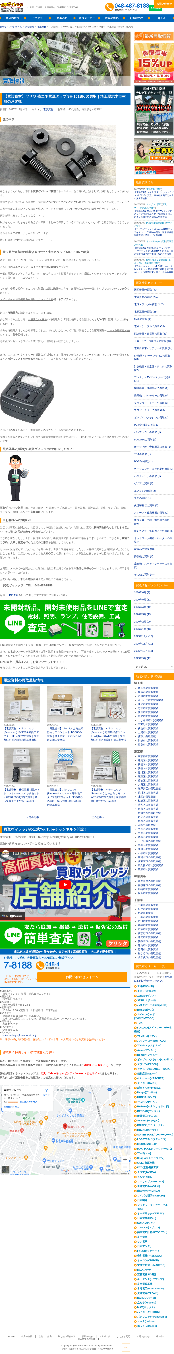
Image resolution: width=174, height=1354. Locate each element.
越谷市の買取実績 (148, 744)
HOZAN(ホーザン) (147, 1129)
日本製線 (142, 1200)
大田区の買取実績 (148, 784)
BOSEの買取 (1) (143, 461)
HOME (13, 1336)
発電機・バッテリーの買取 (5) (151, 395)
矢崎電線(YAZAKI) (147, 1293)
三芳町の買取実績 (148, 724)
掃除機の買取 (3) (143, 556)
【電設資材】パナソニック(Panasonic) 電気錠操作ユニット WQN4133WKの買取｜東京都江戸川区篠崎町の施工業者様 (109, 713)
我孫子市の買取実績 (149, 941)
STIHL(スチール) (146, 1000)
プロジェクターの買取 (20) (149, 410)
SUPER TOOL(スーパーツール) (155, 1134)
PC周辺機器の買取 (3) (146, 424)
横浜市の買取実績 (148, 893)
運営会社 (138, 1336)
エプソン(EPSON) (147, 1064)
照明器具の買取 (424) (146, 289)
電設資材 (41, 26)
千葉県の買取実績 (148, 904)
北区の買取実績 (147, 796)
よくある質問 (106, 1336)
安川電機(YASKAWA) (149, 1255)
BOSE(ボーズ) (145, 1009)
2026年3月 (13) (143, 614)
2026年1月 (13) (143, 629)
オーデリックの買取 (156, 241)
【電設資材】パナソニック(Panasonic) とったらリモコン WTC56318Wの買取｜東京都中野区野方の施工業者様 (109, 775)
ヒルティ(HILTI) (146, 1176)
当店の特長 (12, 17)
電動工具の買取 (153, 189)
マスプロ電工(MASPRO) (151, 1265)
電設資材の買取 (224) (146, 297)
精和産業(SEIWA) (147, 1073)
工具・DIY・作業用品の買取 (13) (152, 341)
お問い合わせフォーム (103, 967)
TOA (139, 1022)
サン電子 (142, 1241)
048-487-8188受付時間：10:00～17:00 (127, 7)
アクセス (37, 17)
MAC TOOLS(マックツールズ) (154, 1148)
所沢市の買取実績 (148, 716)
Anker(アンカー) (146, 1050)
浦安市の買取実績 (148, 937)
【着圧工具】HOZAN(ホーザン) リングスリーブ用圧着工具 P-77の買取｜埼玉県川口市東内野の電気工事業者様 (153, 213)
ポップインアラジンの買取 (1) (151, 417)
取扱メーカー (87, 17)
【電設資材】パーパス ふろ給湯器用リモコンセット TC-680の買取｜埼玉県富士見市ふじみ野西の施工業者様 (65, 713)
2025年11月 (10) (143, 643)
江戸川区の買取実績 (149, 788)
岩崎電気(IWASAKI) (148, 1186)
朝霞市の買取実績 (148, 692)
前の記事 (34, 817)
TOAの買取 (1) (142, 454)
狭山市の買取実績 (148, 728)
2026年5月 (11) (143, 599)
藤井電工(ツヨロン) (148, 1115)
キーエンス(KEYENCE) (150, 1279)
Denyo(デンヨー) (147, 1092)
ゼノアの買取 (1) (143, 483)
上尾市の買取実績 (148, 732)
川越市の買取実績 (148, 740)
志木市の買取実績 (148, 708)
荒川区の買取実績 (148, 792)
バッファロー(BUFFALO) (151, 1040)
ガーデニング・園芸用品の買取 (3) (153, 468)
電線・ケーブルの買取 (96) (149, 326)
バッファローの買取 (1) (147, 432)
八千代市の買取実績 (149, 957)
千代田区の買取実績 (149, 841)
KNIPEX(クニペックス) (150, 1125)
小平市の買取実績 (148, 853)
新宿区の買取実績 (148, 768)
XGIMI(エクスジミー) (149, 1045)
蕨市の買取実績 (147, 736)
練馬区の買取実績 (148, 760)
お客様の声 (136, 17)
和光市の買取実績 (148, 704)
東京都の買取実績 (148, 756)
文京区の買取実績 (148, 828)
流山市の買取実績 (148, 945)
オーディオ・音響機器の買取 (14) (153, 446)
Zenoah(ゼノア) (146, 995)
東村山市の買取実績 (149, 857)
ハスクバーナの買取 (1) (147, 476)
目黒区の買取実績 (148, 820)
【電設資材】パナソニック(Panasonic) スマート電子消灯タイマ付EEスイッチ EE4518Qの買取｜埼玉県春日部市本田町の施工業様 (65, 777)
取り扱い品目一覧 (59, 1336)
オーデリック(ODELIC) (150, 1213)
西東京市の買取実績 (149, 861)
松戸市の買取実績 (148, 909)
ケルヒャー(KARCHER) (150, 1078)
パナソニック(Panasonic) (152, 1316)
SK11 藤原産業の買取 (156, 260)
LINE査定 (164, 11)
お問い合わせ (164, 3)
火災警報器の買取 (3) (146, 505)
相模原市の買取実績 (149, 885)
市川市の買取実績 (148, 921)
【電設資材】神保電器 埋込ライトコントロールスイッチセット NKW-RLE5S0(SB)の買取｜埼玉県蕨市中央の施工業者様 (22, 775)
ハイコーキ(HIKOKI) (148, 1312)
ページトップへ (170, 1346)
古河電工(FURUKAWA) (150, 1288)
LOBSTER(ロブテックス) (151, 1139)
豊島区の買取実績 (148, 837)
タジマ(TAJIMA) (146, 1172)
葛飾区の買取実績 (148, 780)
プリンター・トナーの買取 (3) (151, 402)
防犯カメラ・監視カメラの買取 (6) (153, 530)
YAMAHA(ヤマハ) (147, 1036)
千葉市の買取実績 (148, 917)
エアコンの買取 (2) (145, 490)
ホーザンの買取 (153, 204)
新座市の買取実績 (148, 712)
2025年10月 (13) (143, 650)
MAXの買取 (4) (142, 319)
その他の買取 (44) (144, 574)
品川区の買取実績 (148, 772)
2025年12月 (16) (143, 636)
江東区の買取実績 (148, 776)
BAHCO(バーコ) (146, 1297)
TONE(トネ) (144, 1153)
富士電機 (142, 1236)
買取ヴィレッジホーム (11, 26)
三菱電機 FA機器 (146, 1274)
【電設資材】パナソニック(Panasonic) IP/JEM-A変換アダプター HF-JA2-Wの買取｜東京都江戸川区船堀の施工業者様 (22, 713)
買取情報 (29, 26)
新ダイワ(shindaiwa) (149, 1087)
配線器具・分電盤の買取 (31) (150, 333)
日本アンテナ (144, 1246)
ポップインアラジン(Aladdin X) (155, 1059)
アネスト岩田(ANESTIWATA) (154, 1068)
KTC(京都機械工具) (148, 1167)
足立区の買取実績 (148, 816)
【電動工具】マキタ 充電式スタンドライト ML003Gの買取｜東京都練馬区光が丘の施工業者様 (154, 195)
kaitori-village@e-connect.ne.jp (20, 1031)
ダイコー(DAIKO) (147, 1083)
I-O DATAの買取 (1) (145, 439)
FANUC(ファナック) (148, 1251)
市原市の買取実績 (148, 929)
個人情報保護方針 (154, 1336)
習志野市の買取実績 (149, 933)
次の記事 (97, 817)
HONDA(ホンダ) (146, 1097)
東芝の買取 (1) (142, 498)
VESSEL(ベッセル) (148, 1120)
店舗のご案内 (40, 1336)
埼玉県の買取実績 (148, 688)
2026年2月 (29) (143, 621)
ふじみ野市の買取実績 (150, 720)
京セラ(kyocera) (146, 991)
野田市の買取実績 (148, 949)
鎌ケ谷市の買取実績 (149, 953)
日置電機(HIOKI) (146, 1218)
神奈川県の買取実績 (149, 881)
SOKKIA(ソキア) (146, 1222)
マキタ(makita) (146, 1321)
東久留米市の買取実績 (150, 865)
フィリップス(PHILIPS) (150, 1181)
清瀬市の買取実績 (148, 869)
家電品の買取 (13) (144, 549)
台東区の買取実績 (148, 808)
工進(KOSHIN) (145, 986)
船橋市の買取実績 (148, 925)
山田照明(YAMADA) (148, 1190)
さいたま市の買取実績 (150, 700)
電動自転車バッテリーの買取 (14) (153, 348)
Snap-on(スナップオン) (150, 1158)
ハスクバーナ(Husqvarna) (152, 1005)
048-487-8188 (38, 966)
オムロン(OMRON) (148, 1260)
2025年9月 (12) (143, 658)
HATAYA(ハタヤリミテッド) (153, 1106)
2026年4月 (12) (143, 607)
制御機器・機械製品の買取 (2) (151, 388)
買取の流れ (112, 17)
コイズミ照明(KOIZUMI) (151, 1195)
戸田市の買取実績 (148, 696)
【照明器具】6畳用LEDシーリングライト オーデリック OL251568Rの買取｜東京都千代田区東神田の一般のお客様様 (153, 250)
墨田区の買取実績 (148, 849)
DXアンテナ (144, 1269)
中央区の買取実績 (148, 845)
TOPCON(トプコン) (148, 1227)
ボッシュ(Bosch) (147, 1326)
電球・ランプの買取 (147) (149, 304)
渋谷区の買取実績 (148, 804)
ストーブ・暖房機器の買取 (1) (151, 512)
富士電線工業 (144, 1283)
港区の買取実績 (147, 825)
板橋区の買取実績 (148, 764)
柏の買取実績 (145, 913)
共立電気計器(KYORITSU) (152, 1232)
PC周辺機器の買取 (155, 223)
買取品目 (62, 17)
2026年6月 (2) (142, 592)
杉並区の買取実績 (148, 800)
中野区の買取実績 (148, 833)
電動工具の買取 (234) (146, 311)
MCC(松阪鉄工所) (147, 1144)
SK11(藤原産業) (146, 1162)
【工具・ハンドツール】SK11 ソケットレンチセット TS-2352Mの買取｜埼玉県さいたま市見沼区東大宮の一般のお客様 (153, 269)
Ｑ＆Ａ (161, 17)
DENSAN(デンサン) (148, 1111)
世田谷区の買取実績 (149, 812)
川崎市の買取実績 (148, 889)
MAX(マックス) (146, 1307)
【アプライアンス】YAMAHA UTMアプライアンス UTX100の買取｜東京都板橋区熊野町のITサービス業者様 (153, 232)
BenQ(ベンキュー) (147, 1054)
